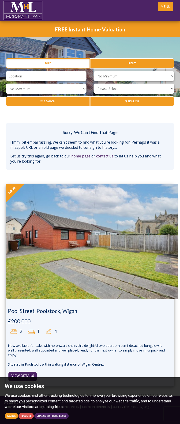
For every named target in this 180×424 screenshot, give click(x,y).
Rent (132, 63)
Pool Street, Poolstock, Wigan (42, 311)
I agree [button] (11, 416)
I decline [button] (26, 416)
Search (48, 101)
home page (80, 156)
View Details (22, 376)
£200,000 (19, 321)
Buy (48, 63)
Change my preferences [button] (52, 416)
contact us (104, 156)
